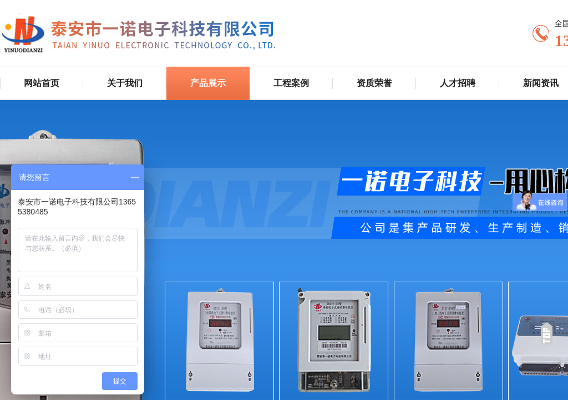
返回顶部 (546, 333)
